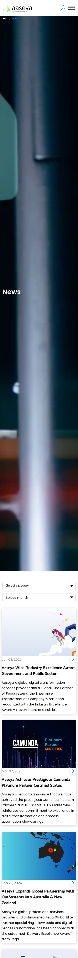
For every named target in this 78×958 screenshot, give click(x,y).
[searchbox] (25, 586)
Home (6, 18)
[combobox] (39, 586)
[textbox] (19, 598)
